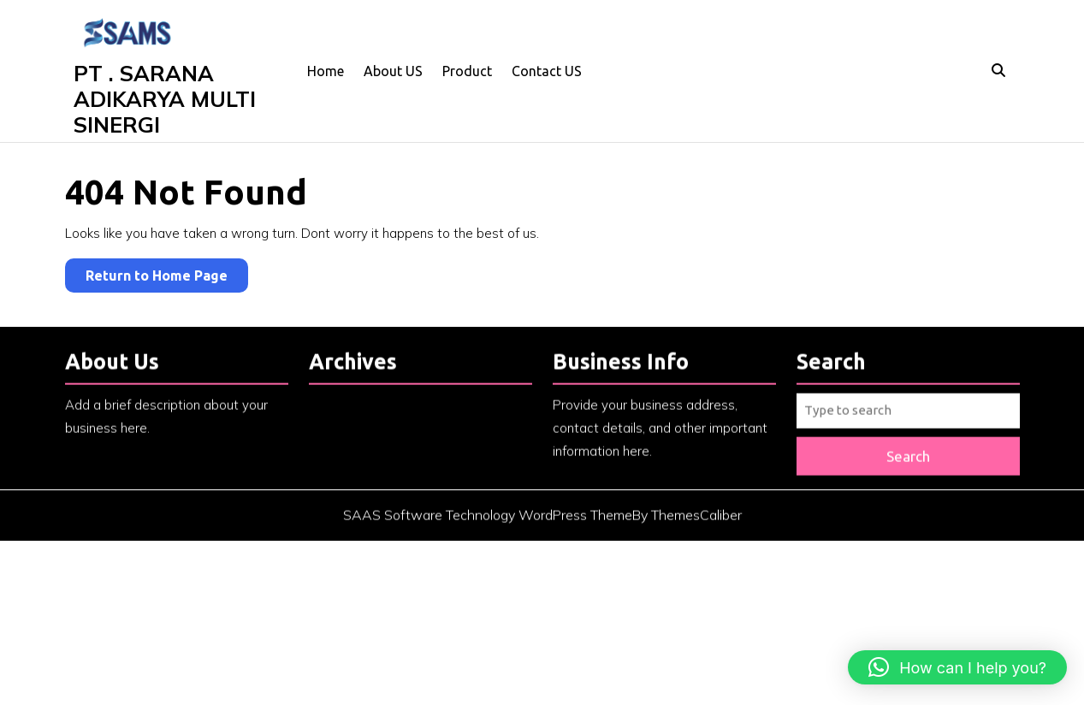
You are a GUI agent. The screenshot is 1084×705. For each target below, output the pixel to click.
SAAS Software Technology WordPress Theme (487, 523)
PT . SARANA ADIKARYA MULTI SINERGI (165, 99)
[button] (957, 667)
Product (467, 71)
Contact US (547, 71)
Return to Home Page (167, 278)
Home (325, 71)
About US (393, 71)
